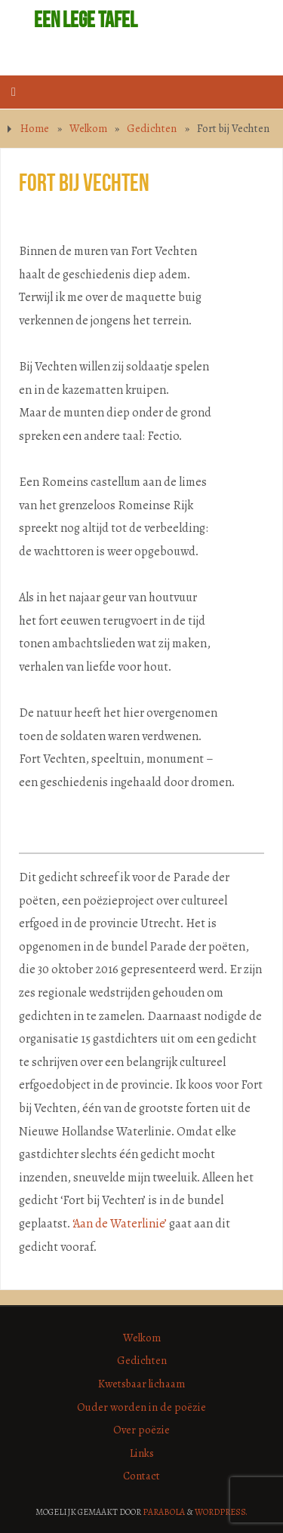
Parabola (164, 1512)
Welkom (88, 128)
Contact (141, 1475)
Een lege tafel (85, 20)
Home (34, 128)
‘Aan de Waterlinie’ (119, 1223)
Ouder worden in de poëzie (141, 1407)
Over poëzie (141, 1429)
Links (142, 1453)
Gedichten (152, 128)
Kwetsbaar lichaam (141, 1383)
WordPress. (221, 1512)
